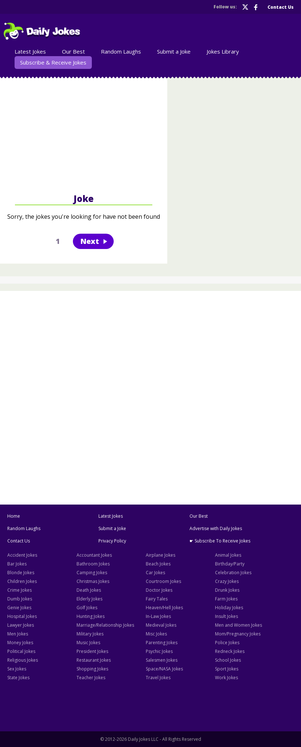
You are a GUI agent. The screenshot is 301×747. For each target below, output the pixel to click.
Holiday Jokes (229, 607)
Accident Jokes (22, 555)
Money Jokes (20, 642)
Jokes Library (223, 51)
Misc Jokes (156, 634)
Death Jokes (89, 590)
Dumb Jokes (19, 599)
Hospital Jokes (22, 616)
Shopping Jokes (92, 669)
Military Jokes (90, 634)
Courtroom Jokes (163, 581)
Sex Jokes (16, 669)
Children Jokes (22, 581)
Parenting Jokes (161, 642)
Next (89, 241)
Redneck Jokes (230, 651)
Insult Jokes (226, 616)
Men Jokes (17, 634)
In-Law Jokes (158, 616)
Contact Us (280, 7)
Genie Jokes (19, 607)
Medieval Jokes (161, 625)
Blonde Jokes (20, 572)
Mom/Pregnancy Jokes (238, 634)
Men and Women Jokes (238, 625)
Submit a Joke (174, 51)
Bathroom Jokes (93, 564)
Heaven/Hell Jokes (164, 607)
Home (13, 516)
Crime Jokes (19, 590)
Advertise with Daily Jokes (215, 528)
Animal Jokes (228, 555)
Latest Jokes (30, 51)
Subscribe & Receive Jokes (53, 62)
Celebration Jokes (233, 572)
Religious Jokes (22, 660)
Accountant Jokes (94, 555)
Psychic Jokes (159, 651)
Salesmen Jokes (161, 660)
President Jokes (92, 651)
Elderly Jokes (89, 599)
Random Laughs (121, 51)
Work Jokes (226, 677)
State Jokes (18, 677)
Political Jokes (21, 651)
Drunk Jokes (227, 590)
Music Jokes (88, 642)
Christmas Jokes (93, 581)
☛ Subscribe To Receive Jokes (219, 541)
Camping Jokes (92, 572)
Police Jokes (227, 642)
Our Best (73, 51)
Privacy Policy (112, 541)
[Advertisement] (83, 134)
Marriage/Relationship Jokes (105, 625)
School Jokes (228, 660)
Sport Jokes (226, 669)
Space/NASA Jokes (164, 669)
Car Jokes (155, 572)
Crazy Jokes (227, 581)
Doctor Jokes (159, 590)
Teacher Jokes (91, 677)
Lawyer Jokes (20, 625)
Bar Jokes (17, 564)
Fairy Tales (157, 599)
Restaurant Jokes (94, 660)
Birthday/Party (230, 564)
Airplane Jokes (160, 555)
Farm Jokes (226, 599)
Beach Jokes (158, 564)
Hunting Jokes (91, 616)
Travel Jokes (158, 677)
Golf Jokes (87, 607)
